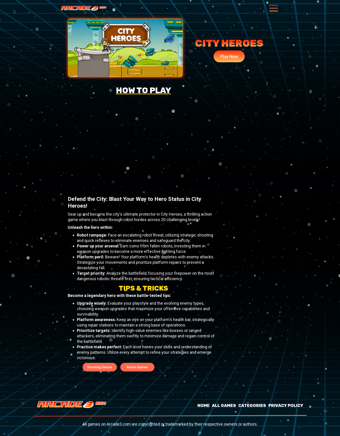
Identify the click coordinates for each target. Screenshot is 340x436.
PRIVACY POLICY (285, 405)
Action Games (137, 367)
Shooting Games (99, 367)
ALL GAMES (224, 405)
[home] (83, 8)
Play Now (229, 56)
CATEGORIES (252, 405)
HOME (203, 405)
